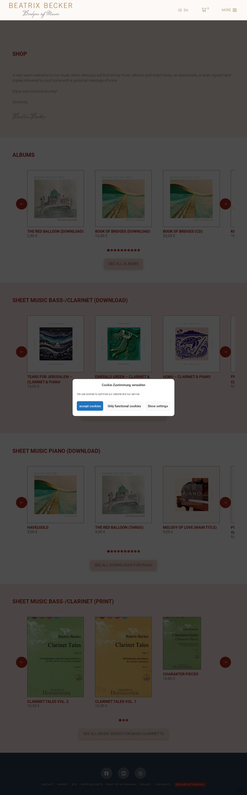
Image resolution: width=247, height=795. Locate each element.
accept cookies (90, 406)
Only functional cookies (124, 406)
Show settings (158, 406)
